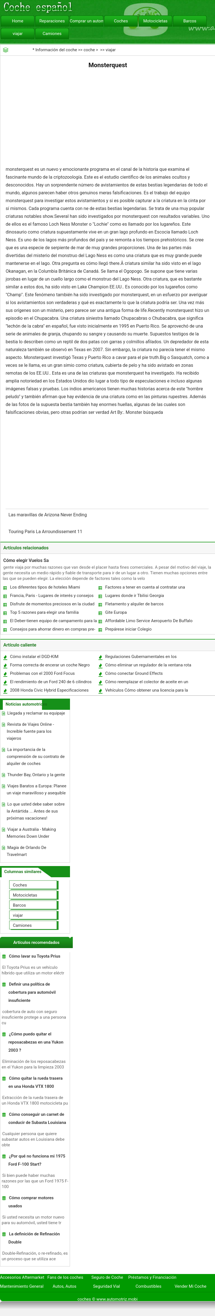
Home (17, 21)
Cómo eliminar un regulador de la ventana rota (148, 665)
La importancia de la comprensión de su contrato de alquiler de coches (36, 756)
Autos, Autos (64, 1286)
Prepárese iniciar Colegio (128, 629)
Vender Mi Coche (191, 1286)
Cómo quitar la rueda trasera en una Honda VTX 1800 (35, 1082)
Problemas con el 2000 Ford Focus (42, 673)
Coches (121, 21)
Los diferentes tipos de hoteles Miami (45, 587)
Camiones (52, 33)
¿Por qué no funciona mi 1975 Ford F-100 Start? (36, 1160)
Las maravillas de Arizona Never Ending (48, 514)
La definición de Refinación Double (34, 1238)
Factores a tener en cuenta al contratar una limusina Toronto (145, 588)
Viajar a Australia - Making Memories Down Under (31, 833)
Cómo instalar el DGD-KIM (34, 656)
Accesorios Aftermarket (22, 1277)
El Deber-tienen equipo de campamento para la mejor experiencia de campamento (53, 622)
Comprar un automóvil (86, 21)
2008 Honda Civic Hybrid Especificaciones (49, 690)
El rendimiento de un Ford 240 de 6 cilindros (51, 681)
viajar (18, 33)
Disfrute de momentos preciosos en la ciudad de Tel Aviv (52, 605)
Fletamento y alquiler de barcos (134, 603)
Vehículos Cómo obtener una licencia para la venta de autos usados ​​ (146, 691)
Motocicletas (155, 21)
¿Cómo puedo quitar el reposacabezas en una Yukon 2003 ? (35, 1042)
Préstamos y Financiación (152, 1277)
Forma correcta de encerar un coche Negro (50, 665)
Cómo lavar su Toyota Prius (34, 956)
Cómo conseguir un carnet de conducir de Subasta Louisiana (37, 1118)
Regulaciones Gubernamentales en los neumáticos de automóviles (141, 658)
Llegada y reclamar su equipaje (36, 713)
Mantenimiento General (21, 1286)
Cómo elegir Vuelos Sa (26, 560)
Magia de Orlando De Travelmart (26, 851)
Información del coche (56, 49)
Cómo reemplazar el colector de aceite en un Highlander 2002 (146, 683)
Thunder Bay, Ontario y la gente (36, 774)
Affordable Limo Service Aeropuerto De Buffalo (149, 620)
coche (89, 49)
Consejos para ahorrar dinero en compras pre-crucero (52, 630)
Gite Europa (116, 612)
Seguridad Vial (106, 1286)
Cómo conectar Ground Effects (134, 673)
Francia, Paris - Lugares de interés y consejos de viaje (52, 597)
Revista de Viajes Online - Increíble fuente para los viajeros (30, 731)
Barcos (190, 21)
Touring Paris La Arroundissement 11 (45, 531)
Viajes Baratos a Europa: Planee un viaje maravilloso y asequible (36, 789)
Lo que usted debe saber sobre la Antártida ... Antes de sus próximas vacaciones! (36, 811)
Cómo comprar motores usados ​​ (31, 1201)
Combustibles (148, 1286)
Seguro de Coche (107, 1277)
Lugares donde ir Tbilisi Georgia (134, 595)
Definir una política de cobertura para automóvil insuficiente (32, 992)
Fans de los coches (65, 1277)
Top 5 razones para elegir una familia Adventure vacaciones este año (44, 613)
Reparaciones (52, 21)
